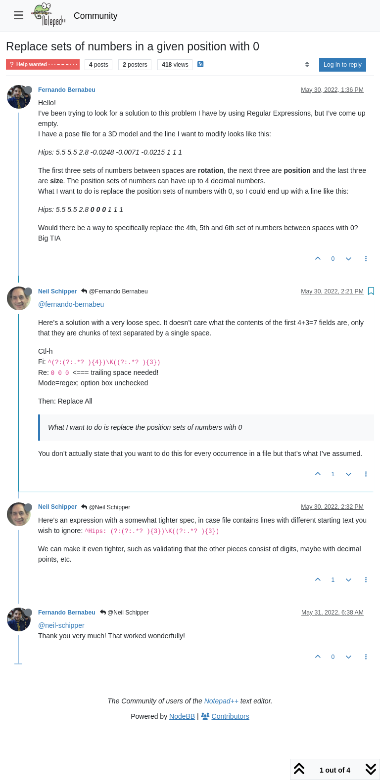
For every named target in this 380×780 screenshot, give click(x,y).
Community (96, 16)
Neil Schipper (57, 291)
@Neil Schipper (105, 507)
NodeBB (182, 716)
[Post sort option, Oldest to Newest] (307, 65)
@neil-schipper (61, 625)
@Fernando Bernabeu (114, 291)
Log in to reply (343, 64)
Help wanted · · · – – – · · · (42, 64)
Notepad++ (221, 701)
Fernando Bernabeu (66, 89)
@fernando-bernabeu (71, 304)
